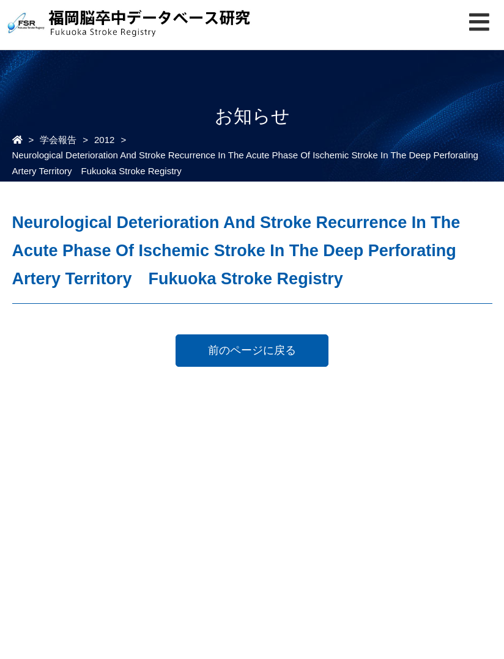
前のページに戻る (252, 350)
